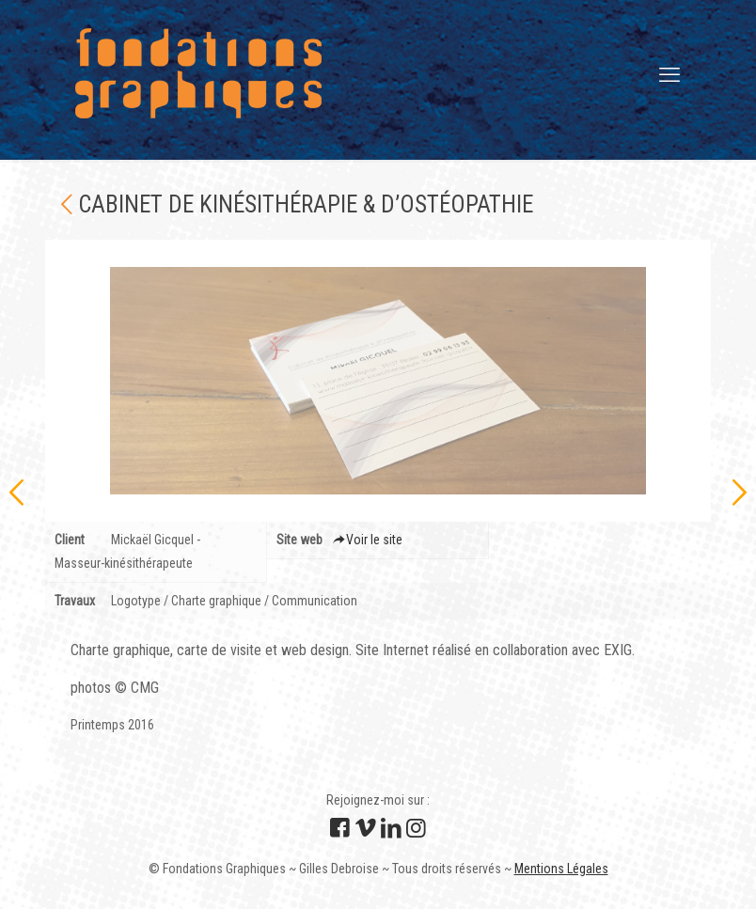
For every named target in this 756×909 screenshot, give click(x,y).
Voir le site (367, 539)
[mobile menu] (669, 75)
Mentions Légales (561, 868)
